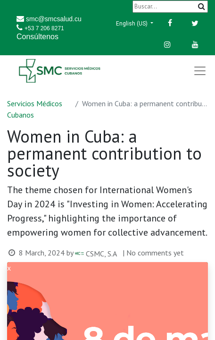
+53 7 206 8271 (44, 28)
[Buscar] (170, 6)
